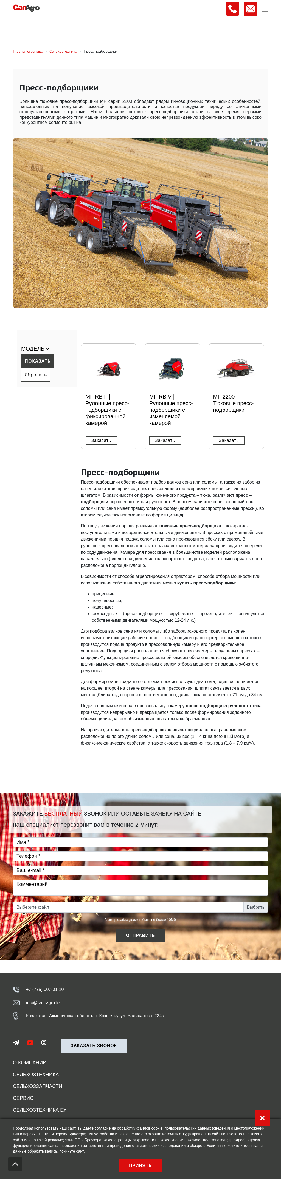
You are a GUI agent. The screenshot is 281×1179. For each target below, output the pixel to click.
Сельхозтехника (36, 1074)
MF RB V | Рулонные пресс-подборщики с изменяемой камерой (171, 410)
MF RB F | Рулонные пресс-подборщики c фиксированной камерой (107, 410)
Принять (140, 1165)
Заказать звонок (94, 1045)
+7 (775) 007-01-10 (45, 989)
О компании (29, 1063)
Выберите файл (32, 907)
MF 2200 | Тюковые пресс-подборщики (233, 403)
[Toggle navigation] (264, 9)
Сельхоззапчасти (37, 1086)
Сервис (23, 1098)
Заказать (101, 440)
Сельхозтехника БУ (39, 1110)
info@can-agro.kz (43, 1002)
